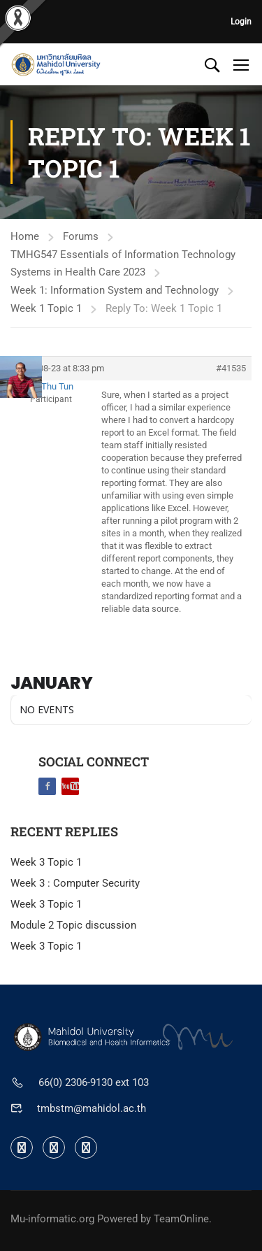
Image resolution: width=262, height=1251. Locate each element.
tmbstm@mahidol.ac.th (91, 1108)
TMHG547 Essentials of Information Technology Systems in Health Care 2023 (122, 263)
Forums (81, 236)
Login (241, 22)
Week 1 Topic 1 (46, 308)
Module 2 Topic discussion (73, 925)
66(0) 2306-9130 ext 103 (93, 1082)
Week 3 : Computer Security (75, 883)
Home (24, 236)
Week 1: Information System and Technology (114, 290)
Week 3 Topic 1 (46, 862)
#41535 (231, 368)
